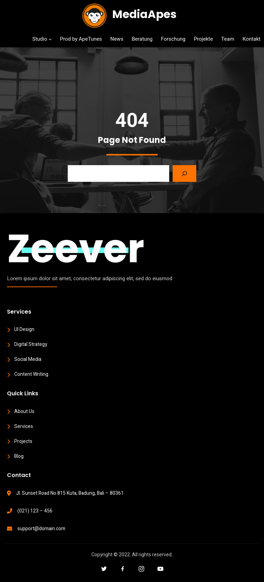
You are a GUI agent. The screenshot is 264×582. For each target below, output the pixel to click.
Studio (39, 39)
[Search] (184, 173)
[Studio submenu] (50, 39)
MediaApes (144, 14)
